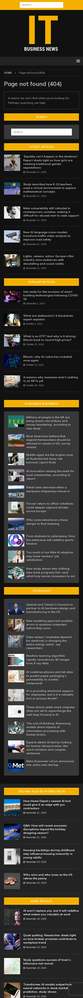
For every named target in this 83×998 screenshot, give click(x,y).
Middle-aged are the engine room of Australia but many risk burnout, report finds (49, 458)
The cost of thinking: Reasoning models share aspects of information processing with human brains (48, 729)
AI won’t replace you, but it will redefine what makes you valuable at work (51, 912)
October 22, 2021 (35, 344)
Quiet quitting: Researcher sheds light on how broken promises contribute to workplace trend (50, 938)
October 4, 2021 (34, 323)
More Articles (42, 901)
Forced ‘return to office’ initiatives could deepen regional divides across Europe (49, 507)
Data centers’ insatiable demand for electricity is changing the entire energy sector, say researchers (48, 642)
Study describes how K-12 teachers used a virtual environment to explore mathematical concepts (49, 187)
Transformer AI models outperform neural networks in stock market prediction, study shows (47, 988)
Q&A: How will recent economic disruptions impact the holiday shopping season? (45, 829)
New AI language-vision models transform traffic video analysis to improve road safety (46, 235)
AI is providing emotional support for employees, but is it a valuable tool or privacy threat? (49, 694)
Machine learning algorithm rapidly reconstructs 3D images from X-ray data (47, 659)
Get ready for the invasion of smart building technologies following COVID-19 (51, 295)
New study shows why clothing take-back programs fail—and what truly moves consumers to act (50, 572)
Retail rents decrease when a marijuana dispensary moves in (48, 489)
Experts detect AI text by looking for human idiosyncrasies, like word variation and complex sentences (48, 747)
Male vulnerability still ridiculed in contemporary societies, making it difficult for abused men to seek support (51, 211)
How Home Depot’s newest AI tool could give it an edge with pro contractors (47, 804)
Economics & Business (41, 403)
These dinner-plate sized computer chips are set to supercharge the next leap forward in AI (50, 710)
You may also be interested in (41, 791)
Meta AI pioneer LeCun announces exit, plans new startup (50, 763)
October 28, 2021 (35, 385)
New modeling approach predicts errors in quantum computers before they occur (49, 624)
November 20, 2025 (36, 861)
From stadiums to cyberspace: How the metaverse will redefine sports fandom (50, 539)
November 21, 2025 (36, 172)
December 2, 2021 (35, 303)
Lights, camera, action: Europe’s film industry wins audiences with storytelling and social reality (48, 259)
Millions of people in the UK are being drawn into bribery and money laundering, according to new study (48, 422)
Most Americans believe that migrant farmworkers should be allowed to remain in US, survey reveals (48, 441)
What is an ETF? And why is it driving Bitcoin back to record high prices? (49, 338)
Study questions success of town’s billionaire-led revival (47, 961)
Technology (41, 591)
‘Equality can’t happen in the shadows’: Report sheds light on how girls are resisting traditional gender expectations (50, 162)
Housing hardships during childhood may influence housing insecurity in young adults (49, 853)
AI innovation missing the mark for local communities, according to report (50, 474)
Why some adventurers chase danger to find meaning (47, 521)
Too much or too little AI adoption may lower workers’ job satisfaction (49, 555)
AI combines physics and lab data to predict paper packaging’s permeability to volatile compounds (49, 677)
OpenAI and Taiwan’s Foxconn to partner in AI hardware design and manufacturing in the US (50, 608)
